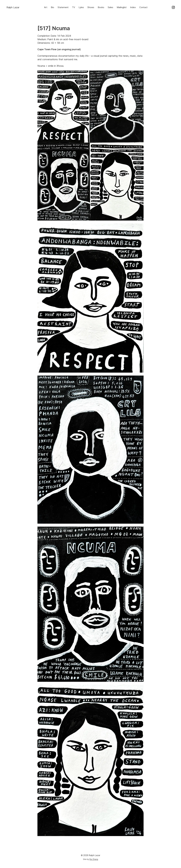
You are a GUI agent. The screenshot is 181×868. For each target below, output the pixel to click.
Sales (110, 7)
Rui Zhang (93, 859)
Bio (52, 7)
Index (133, 7)
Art (45, 7)
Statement (63, 7)
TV (73, 7)
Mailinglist (122, 7)
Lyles (81, 7)
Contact (143, 7)
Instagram (173, 7)
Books (101, 7)
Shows (90, 7)
